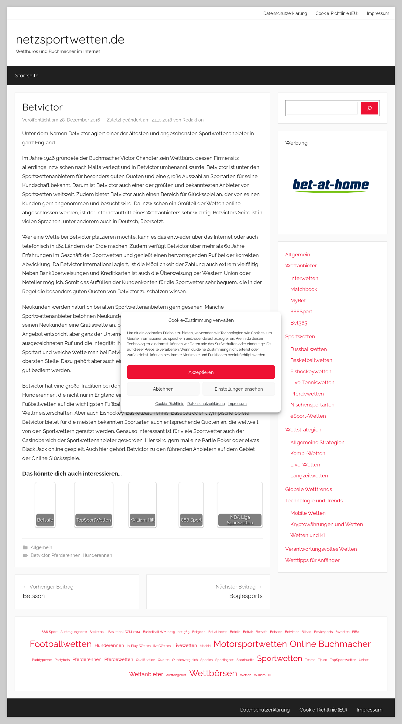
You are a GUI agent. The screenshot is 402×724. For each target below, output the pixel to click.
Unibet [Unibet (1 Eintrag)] (364, 660)
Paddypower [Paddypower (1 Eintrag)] (42, 660)
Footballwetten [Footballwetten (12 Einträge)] (61, 643)
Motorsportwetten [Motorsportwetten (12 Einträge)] (250, 643)
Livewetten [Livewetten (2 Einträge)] (185, 645)
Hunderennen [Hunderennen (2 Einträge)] (109, 645)
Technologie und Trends (314, 500)
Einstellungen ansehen (239, 389)
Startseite (27, 75)
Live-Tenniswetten (312, 382)
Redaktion (193, 120)
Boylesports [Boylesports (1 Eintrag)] (323, 632)
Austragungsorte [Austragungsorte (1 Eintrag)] (74, 632)
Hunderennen (97, 555)
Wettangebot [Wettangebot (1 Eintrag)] (176, 675)
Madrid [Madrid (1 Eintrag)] (205, 646)
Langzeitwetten (309, 476)
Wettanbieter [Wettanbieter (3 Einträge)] (146, 674)
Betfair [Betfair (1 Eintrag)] (248, 632)
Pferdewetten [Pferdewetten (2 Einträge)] (118, 659)
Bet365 (298, 323)
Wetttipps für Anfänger (312, 560)
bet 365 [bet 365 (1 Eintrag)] (183, 632)
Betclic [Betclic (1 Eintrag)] (235, 632)
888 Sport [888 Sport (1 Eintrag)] (50, 632)
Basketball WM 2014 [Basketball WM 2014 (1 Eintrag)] (124, 632)
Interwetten (304, 278)
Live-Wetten (305, 465)
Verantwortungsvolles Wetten (321, 549)
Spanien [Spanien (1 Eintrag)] (206, 660)
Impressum (237, 404)
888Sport (301, 311)
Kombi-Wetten (307, 453)
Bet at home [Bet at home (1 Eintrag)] (217, 632)
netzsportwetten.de (70, 39)
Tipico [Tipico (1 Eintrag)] (322, 660)
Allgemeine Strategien (317, 442)
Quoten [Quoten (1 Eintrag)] (163, 660)
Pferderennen (66, 555)
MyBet (298, 300)
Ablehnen (163, 389)
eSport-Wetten (308, 416)
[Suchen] (369, 108)
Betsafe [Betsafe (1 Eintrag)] (261, 632)
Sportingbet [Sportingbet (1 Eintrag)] (224, 660)
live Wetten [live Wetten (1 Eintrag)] (162, 646)
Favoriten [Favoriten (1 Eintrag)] (342, 632)
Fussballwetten (308, 349)
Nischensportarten (312, 405)
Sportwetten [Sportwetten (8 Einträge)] (279, 658)
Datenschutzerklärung (206, 404)
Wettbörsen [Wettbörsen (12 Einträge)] (213, 673)
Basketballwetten (311, 360)
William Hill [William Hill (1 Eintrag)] (262, 675)
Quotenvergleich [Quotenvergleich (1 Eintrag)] (185, 660)
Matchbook (303, 289)
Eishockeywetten (310, 371)
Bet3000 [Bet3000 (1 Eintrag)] (199, 632)
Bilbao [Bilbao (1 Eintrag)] (306, 632)
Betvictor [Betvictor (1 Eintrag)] (292, 632)
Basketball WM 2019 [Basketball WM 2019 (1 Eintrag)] (159, 632)
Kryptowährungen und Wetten (326, 524)
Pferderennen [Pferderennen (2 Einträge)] (87, 659)
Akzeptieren (201, 372)
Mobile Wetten (308, 513)
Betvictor (40, 555)
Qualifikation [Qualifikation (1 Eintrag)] (145, 660)
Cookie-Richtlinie (169, 404)
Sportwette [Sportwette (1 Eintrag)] (245, 660)
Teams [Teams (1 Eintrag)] (310, 660)
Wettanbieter (301, 265)
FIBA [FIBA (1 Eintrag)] (355, 632)
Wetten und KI (307, 535)
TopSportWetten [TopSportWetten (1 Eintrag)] (343, 660)
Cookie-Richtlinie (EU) (337, 13)
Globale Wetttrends (308, 489)
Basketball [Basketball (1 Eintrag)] (97, 632)
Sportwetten (300, 336)
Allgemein (41, 547)
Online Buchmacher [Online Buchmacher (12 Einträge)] (330, 643)
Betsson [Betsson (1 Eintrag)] (276, 632)
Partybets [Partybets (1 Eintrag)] (62, 660)
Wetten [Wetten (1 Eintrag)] (245, 675)
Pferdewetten (307, 394)
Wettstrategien (303, 430)
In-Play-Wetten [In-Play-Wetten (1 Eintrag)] (139, 646)
